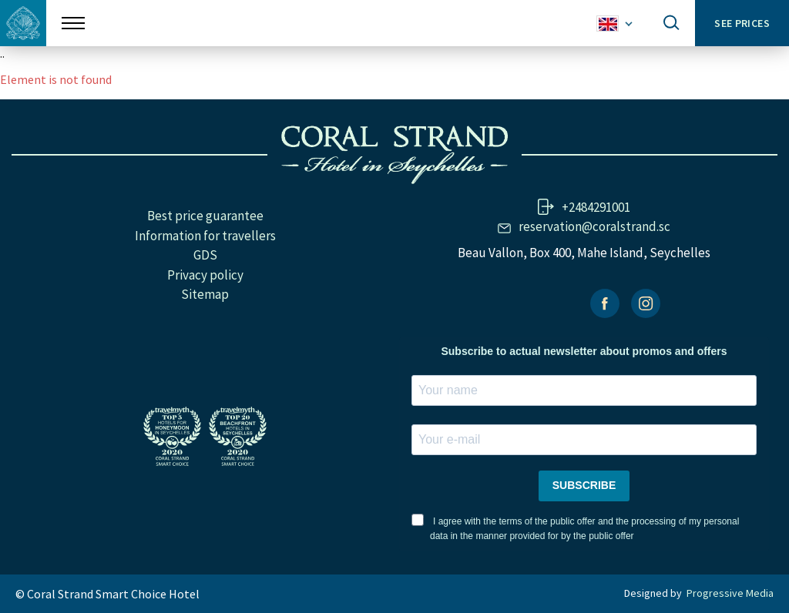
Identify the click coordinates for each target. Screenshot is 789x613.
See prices (742, 23)
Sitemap (205, 294)
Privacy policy (205, 274)
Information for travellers (205, 235)
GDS (205, 254)
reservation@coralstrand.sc (594, 226)
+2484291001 (596, 207)
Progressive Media (730, 593)
